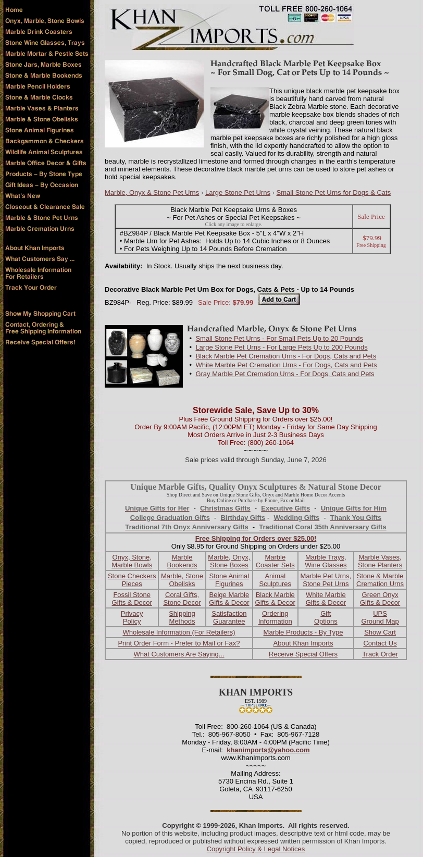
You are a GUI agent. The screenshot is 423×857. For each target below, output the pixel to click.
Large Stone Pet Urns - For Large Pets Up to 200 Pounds (281, 347)
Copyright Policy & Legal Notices (256, 849)
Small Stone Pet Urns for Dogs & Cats (334, 192)
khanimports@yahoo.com (268, 750)
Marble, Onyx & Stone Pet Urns (152, 192)
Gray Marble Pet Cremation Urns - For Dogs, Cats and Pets (284, 374)
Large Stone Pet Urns (237, 192)
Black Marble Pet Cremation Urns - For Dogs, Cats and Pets (285, 356)
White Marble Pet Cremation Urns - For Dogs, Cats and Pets (286, 365)
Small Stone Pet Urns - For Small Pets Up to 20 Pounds (279, 338)
